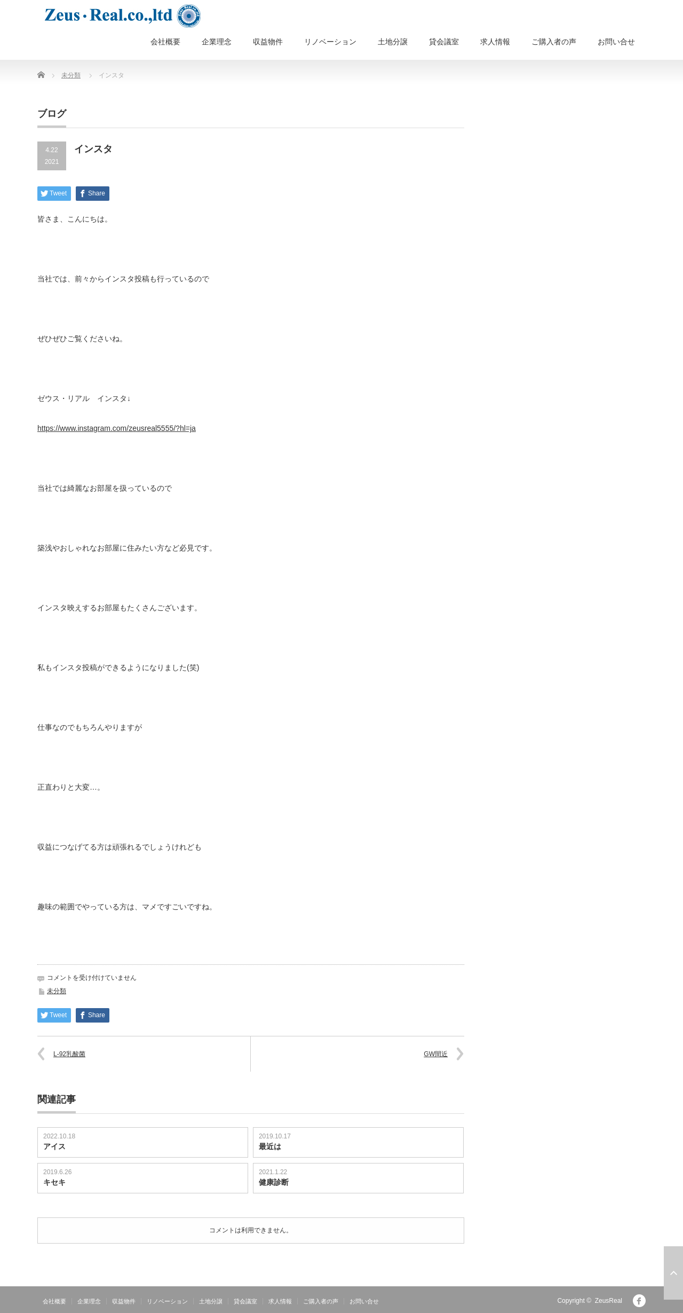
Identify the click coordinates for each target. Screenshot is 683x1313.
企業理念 (217, 41)
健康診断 (274, 1182)
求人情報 (495, 41)
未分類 (71, 75)
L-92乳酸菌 (69, 1054)
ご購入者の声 (553, 41)
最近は (270, 1146)
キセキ (54, 1182)
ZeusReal (608, 1300)
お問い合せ (616, 41)
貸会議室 (444, 41)
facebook (639, 1300)
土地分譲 (393, 41)
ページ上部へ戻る (673, 1273)
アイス (54, 1146)
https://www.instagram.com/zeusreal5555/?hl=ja (116, 428)
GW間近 (436, 1054)
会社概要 (165, 41)
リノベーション (330, 41)
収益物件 (268, 41)
